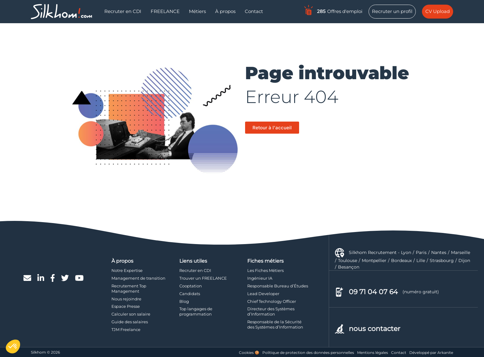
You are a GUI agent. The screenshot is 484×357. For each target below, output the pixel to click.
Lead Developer (263, 293)
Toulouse (347, 260)
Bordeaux (401, 260)
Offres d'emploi (332, 10)
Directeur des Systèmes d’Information (270, 311)
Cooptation (190, 285)
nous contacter (374, 329)
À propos (225, 11)
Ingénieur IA (259, 278)
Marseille (460, 252)
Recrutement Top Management (128, 288)
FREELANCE (165, 11)
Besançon (348, 267)
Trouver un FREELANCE (203, 278)
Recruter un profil (392, 11)
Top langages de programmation (195, 311)
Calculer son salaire (130, 314)
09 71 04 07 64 (373, 292)
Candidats (189, 293)
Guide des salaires (129, 321)
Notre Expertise (127, 270)
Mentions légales (372, 352)
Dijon (464, 260)
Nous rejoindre (126, 298)
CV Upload (437, 11)
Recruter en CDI (122, 11)
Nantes (438, 252)
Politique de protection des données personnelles (308, 352)
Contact (254, 11)
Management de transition (138, 278)
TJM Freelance (125, 329)
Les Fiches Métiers (265, 270)
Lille (420, 260)
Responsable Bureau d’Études (277, 285)
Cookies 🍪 (249, 352)
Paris (421, 252)
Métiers (197, 11)
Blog (184, 301)
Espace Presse (125, 306)
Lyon (406, 252)
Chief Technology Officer (271, 301)
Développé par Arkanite (431, 352)
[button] (13, 346)
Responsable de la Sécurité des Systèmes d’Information (275, 324)
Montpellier (374, 260)
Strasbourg (442, 260)
